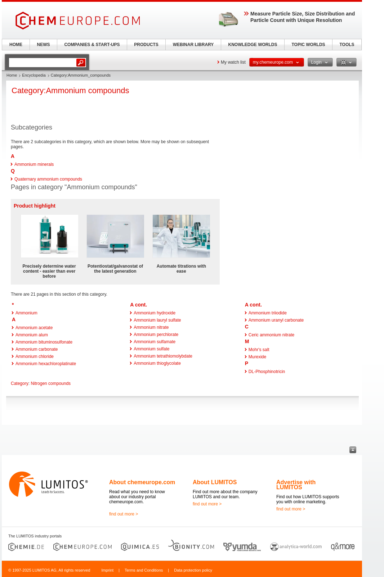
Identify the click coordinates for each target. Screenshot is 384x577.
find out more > (123, 514)
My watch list (233, 62)
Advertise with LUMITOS (296, 484)
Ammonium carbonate (36, 349)
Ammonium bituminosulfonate (43, 342)
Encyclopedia (33, 75)
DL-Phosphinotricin (267, 371)
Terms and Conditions (144, 570)
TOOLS (346, 44)
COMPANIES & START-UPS (92, 44)
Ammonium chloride (34, 356)
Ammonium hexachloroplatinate (45, 363)
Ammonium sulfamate (154, 341)
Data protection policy (193, 570)
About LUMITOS (215, 482)
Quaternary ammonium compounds (48, 179)
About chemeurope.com (142, 482)
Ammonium (26, 312)
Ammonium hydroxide (154, 312)
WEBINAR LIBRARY (193, 44)
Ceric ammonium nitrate (271, 334)
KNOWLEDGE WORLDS (252, 44)
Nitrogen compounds (51, 383)
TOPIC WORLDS (308, 44)
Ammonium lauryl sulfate (157, 320)
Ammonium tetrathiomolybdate (163, 356)
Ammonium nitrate (151, 327)
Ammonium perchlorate (156, 334)
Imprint (107, 570)
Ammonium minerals (34, 164)
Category (19, 383)
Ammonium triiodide (268, 312)
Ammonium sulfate (151, 348)
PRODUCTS (146, 44)
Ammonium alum (31, 334)
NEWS (43, 44)
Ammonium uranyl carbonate (276, 320)
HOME (15, 44)
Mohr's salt (259, 349)
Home (11, 75)
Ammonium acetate (34, 327)
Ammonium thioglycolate (157, 363)
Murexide (257, 356)
